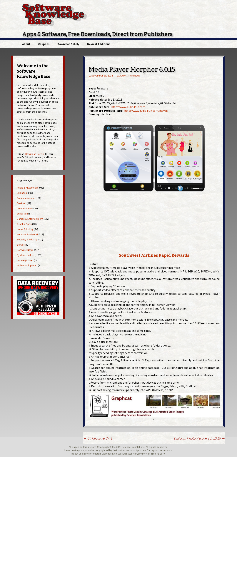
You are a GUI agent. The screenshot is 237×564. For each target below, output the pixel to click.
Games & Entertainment (30, 218)
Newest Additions (98, 44)
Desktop (21, 203)
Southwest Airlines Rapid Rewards (154, 255)
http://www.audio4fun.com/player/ (146, 110)
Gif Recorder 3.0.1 (97, 438)
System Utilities (25, 255)
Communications (26, 198)
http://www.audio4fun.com (128, 107)
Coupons (43, 44)
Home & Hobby (25, 229)
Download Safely (68, 44)
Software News (25, 250)
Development (24, 208)
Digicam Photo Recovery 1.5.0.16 (199, 438)
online (85, 453)
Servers (21, 244)
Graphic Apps (24, 224)
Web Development (27, 265)
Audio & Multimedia (130, 75)
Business (22, 192)
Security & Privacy (27, 239)
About (26, 44)
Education (22, 213)
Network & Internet (27, 234)
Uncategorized (25, 260)
